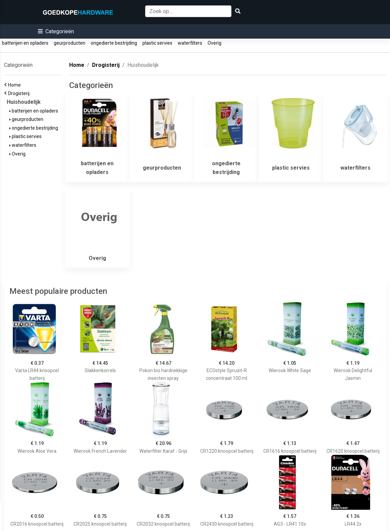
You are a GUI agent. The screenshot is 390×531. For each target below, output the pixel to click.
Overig (214, 43)
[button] (56, 31)
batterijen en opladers (25, 43)
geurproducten (69, 43)
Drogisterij (20, 93)
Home (15, 85)
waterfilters (190, 43)
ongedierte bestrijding (114, 43)
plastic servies (157, 43)
